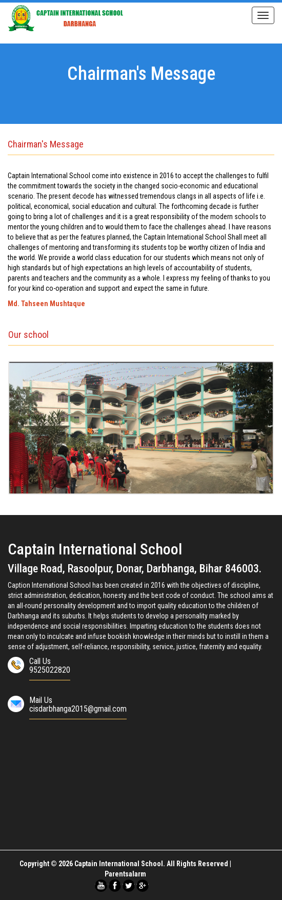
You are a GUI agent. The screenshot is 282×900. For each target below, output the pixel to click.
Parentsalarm (125, 874)
